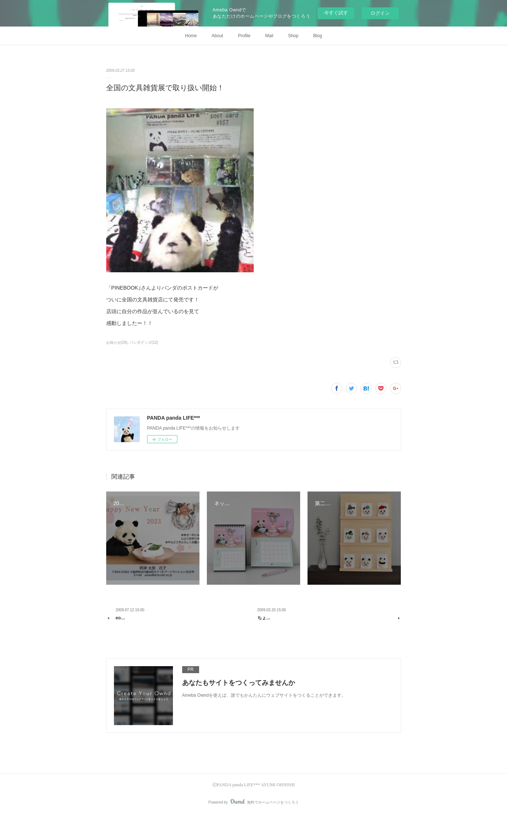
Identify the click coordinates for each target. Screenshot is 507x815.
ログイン (380, 13)
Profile (244, 35)
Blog (317, 35)
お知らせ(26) (117, 342)
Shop (293, 35)
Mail (269, 35)
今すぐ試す (336, 12)
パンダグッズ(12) (143, 342)
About (217, 35)
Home (191, 35)
